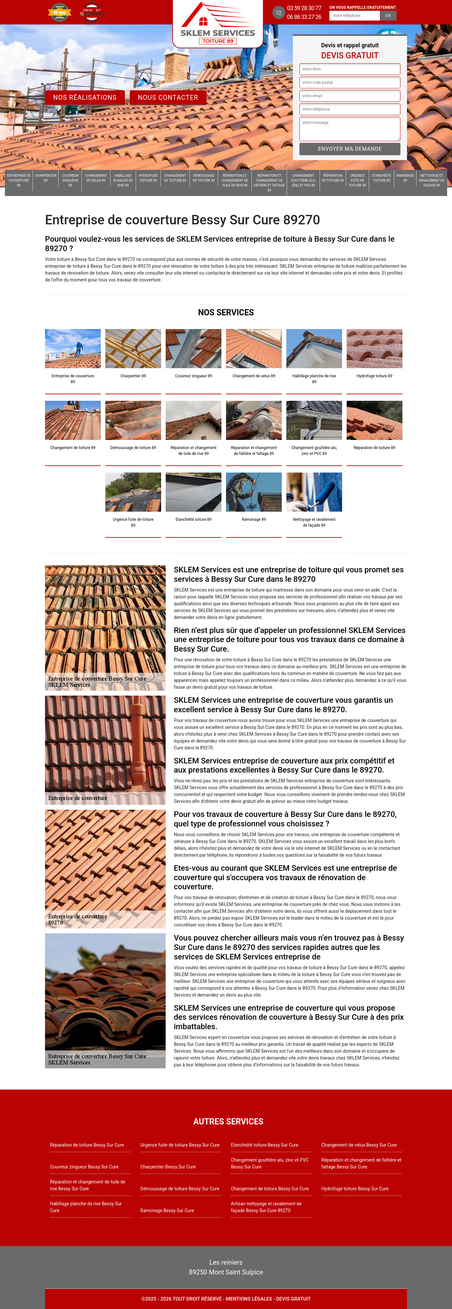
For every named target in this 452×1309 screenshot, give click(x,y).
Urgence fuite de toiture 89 (357, 180)
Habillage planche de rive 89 (123, 180)
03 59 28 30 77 (304, 8)
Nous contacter (168, 97)
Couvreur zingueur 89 (70, 180)
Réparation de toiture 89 (333, 178)
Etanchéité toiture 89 (381, 178)
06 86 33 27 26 (304, 16)
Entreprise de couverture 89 (19, 180)
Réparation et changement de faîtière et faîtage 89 (269, 183)
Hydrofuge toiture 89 (148, 178)
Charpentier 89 (45, 178)
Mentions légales (249, 1299)
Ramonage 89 (405, 178)
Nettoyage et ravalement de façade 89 (431, 180)
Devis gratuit (293, 1299)
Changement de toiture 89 (175, 178)
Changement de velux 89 (96, 178)
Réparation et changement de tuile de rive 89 (234, 180)
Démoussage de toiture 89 (204, 178)
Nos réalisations (85, 97)
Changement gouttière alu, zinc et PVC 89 (303, 180)
